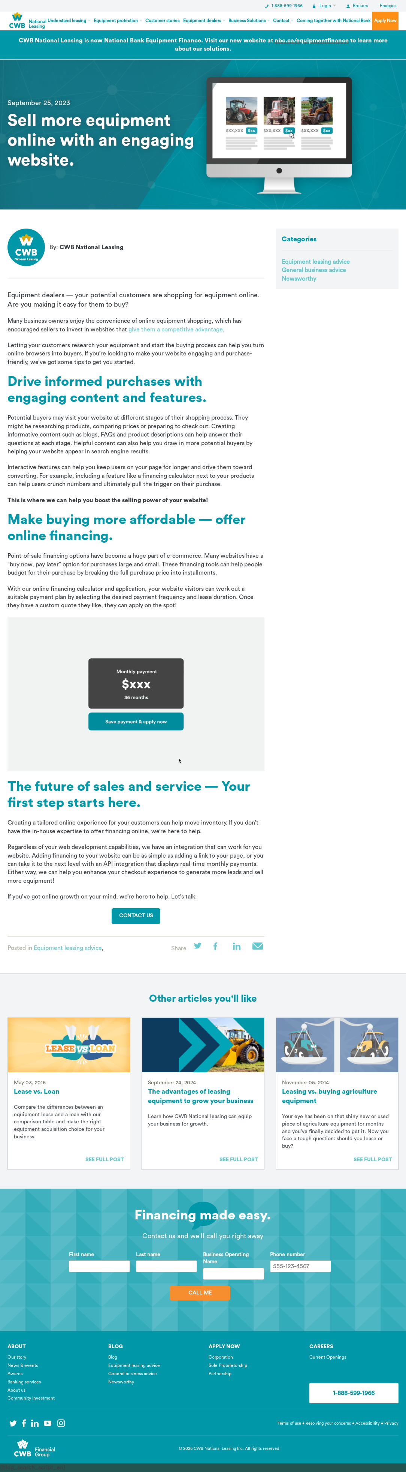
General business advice (314, 270)
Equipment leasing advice (68, 948)
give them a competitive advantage (175, 330)
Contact (281, 20)
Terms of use (289, 1423)
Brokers (357, 5)
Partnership (220, 1373)
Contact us (136, 915)
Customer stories (162, 20)
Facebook (219, 948)
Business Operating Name (226, 1258)
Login (322, 5)
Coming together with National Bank (333, 20)
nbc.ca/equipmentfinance (312, 41)
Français (388, 5)
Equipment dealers (202, 20)
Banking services (24, 1382)
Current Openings (327, 1357)
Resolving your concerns (328, 1423)
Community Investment (31, 1398)
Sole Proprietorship (228, 1365)
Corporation (221, 1357)
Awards (14, 1373)
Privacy (391, 1423)
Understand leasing (67, 20)
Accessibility (368, 1423)
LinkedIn (239, 948)
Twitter (200, 948)
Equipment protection (116, 20)
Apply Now (385, 20)
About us (16, 1390)
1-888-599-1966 (284, 5)
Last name (148, 1254)
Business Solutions (247, 20)
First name (81, 1254)
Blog (112, 1357)
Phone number (287, 1254)
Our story (16, 1357)
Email (258, 948)
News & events (22, 1365)
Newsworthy (299, 279)
